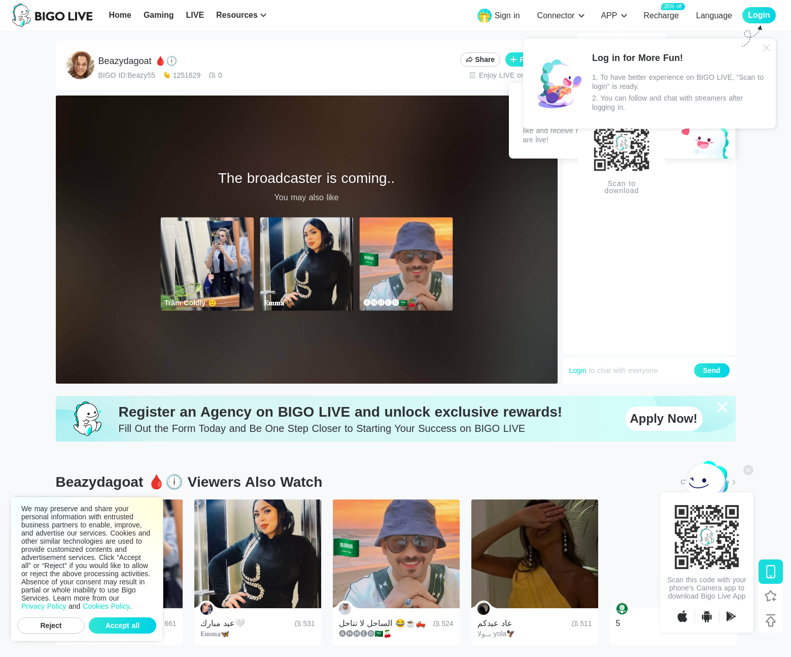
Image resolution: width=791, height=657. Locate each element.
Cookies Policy (106, 606)
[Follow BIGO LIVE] (771, 596)
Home (120, 15)
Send (711, 370)
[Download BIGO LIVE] (771, 571)
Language (714, 15)
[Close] (767, 48)
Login (578, 370)
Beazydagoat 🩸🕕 (137, 61)
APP (609, 15)
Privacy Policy (43, 606)
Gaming (159, 15)
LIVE (195, 15)
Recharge (660, 15)
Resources (237, 15)
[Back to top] (771, 620)
